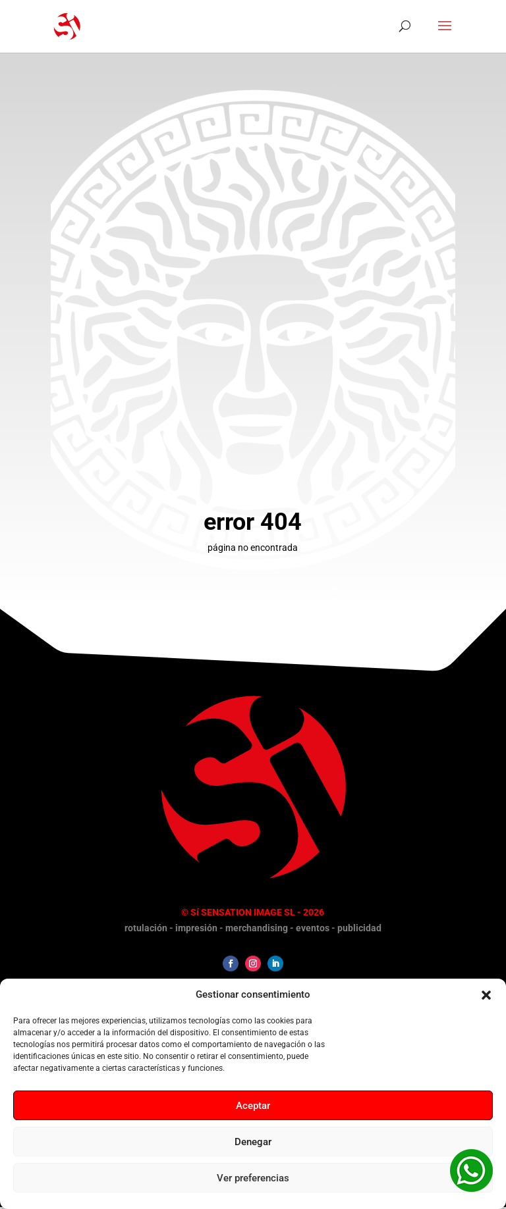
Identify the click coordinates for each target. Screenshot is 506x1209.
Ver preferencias (253, 1178)
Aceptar (253, 1106)
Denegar (253, 1142)
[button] (486, 995)
